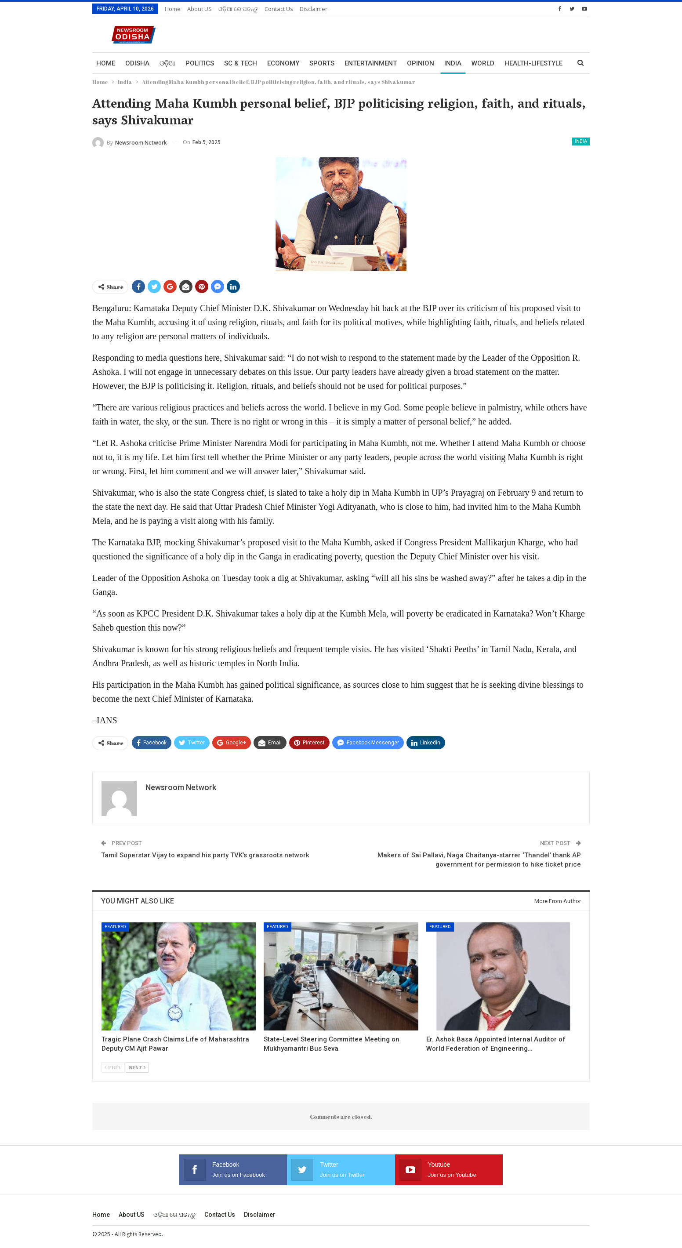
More (513, 63)
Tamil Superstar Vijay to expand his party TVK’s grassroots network (205, 855)
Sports (321, 63)
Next (137, 1067)
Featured (115, 926)
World (483, 63)
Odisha (137, 63)
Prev (113, 1067)
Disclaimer (313, 9)
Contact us (279, 9)
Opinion (420, 63)
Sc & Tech (240, 63)
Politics (199, 63)
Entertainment (371, 63)
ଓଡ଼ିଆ (167, 63)
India (452, 63)
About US (199, 9)
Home (173, 9)
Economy (283, 63)
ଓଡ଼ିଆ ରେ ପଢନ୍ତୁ (238, 9)
